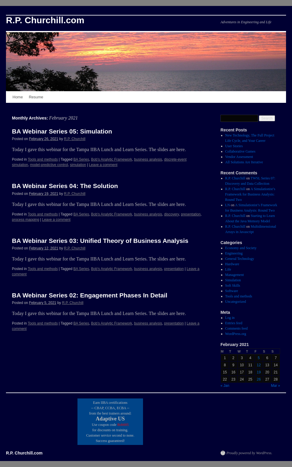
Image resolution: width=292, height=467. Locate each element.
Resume (36, 97)
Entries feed (234, 323)
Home (18, 97)
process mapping (25, 220)
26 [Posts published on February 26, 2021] (259, 379)
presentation (191, 214)
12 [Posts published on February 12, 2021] (259, 365)
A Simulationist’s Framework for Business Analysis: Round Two (250, 194)
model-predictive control (49, 165)
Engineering (234, 253)
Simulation (233, 280)
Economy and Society (241, 248)
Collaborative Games (240, 151)
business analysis (148, 159)
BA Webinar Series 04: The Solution (65, 185)
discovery (171, 214)
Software (231, 291)
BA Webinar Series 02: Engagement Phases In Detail (89, 295)
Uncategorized (235, 302)
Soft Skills (232, 285)
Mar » (275, 386)
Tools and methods (43, 159)
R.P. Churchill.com (45, 20)
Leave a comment (103, 165)
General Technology (239, 259)
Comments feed (236, 328)
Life (228, 269)
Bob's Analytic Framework (111, 159)
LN (227, 205)
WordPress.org (235, 334)
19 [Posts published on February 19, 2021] (259, 372)
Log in (230, 318)
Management (234, 275)
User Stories (234, 146)
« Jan (224, 386)
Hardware (232, 264)
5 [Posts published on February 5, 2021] (259, 358)
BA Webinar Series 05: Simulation (62, 131)
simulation (78, 165)
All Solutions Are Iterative (244, 162)
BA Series (81, 159)
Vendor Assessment (239, 157)
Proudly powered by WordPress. (249, 453)
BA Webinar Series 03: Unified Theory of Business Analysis (100, 240)
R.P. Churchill (75, 139)
